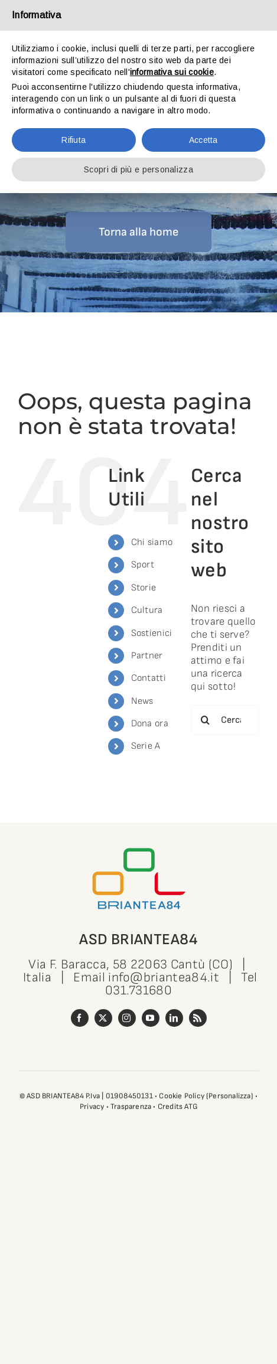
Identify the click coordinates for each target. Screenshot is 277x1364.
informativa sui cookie (172, 72)
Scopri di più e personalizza (138, 169)
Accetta (203, 140)
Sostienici (151, 633)
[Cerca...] (225, 720)
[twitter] (103, 1018)
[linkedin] (174, 1018)
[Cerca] (205, 720)
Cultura (147, 610)
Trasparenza (130, 1106)
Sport (142, 564)
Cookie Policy (181, 1096)
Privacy (92, 1106)
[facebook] (80, 1018)
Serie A (146, 746)
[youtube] (150, 1018)
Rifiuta (73, 140)
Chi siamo (151, 542)
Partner (147, 655)
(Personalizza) (229, 1096)
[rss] (198, 1018)
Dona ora (149, 723)
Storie (144, 587)
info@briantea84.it (163, 978)
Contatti (148, 678)
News (142, 701)
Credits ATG (177, 1106)
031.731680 (138, 990)
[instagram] (127, 1018)
